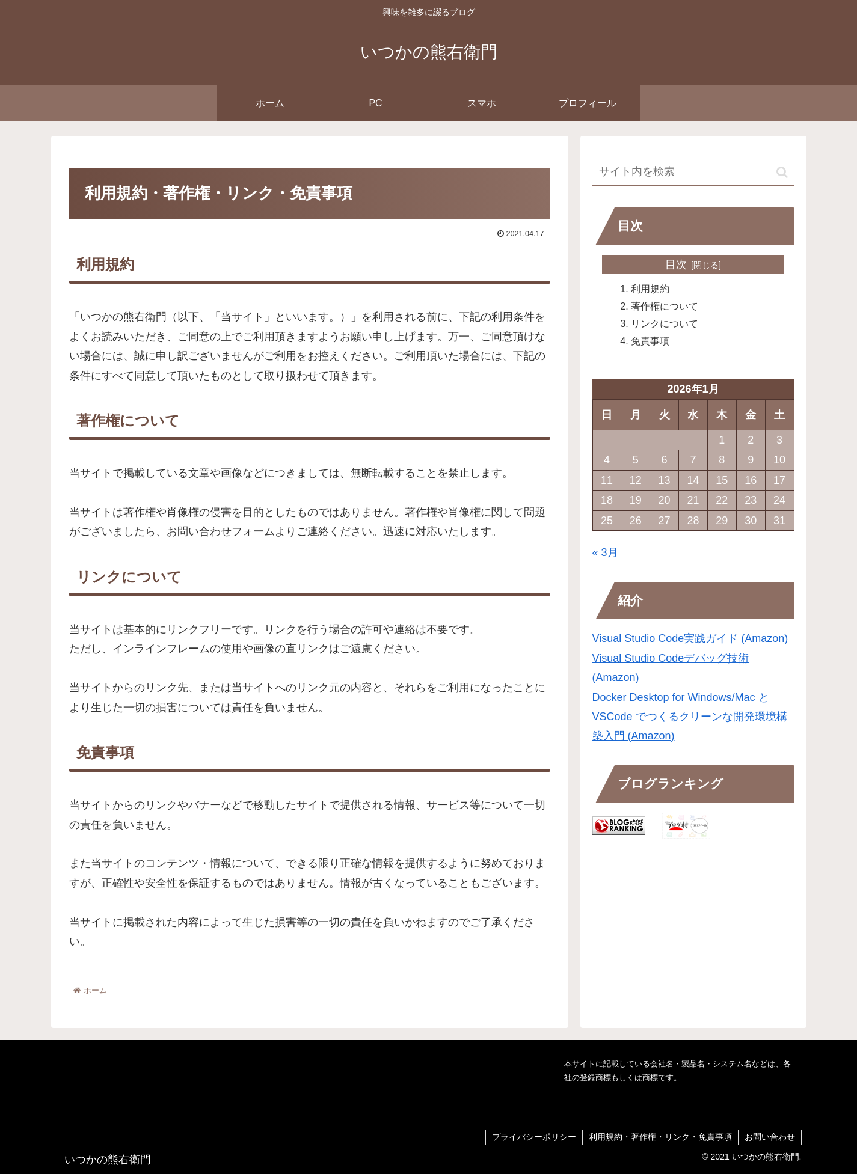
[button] (782, 172)
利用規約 (650, 288)
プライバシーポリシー (534, 1137)
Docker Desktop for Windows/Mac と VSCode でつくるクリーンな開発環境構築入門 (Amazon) (689, 716)
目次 (676, 264)
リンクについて (664, 323)
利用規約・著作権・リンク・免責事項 (660, 1137)
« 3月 (605, 552)
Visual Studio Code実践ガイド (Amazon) (690, 638)
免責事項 (650, 340)
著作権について (664, 306)
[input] (693, 172)
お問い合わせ (770, 1137)
